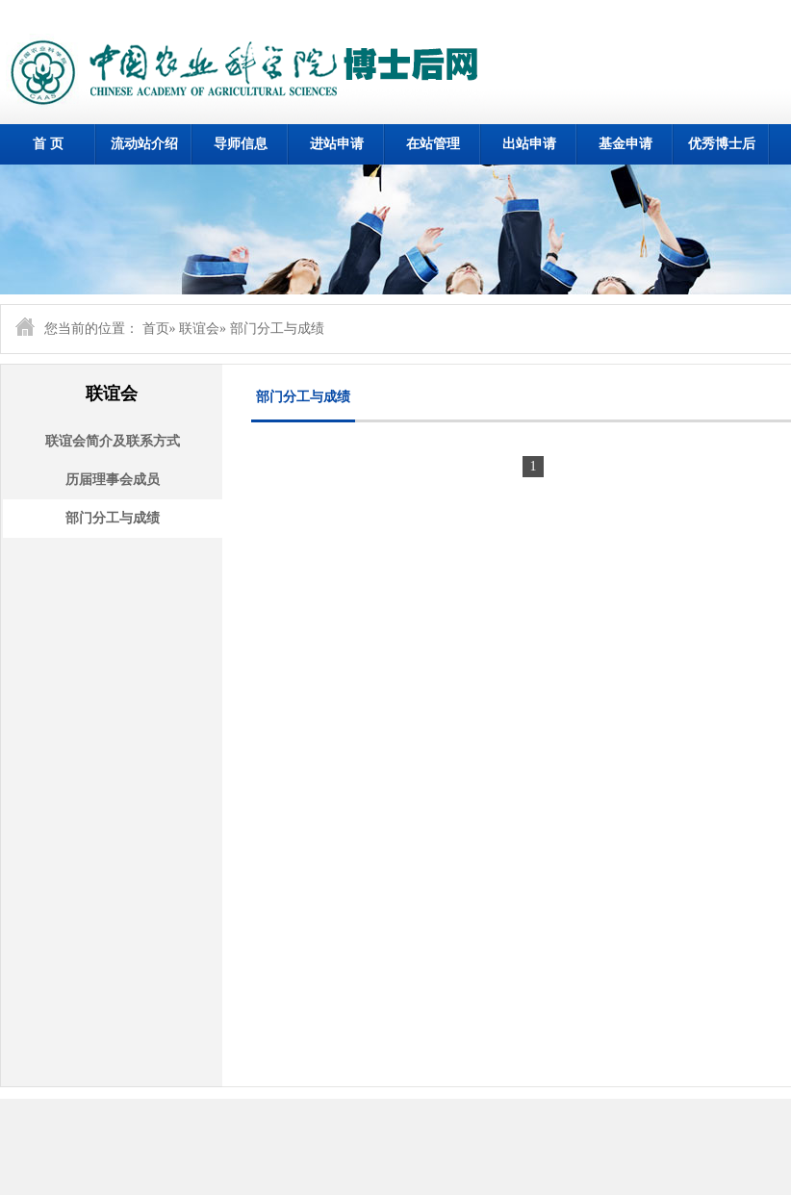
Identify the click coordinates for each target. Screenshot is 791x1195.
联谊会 (199, 328)
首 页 (48, 144)
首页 (155, 328)
